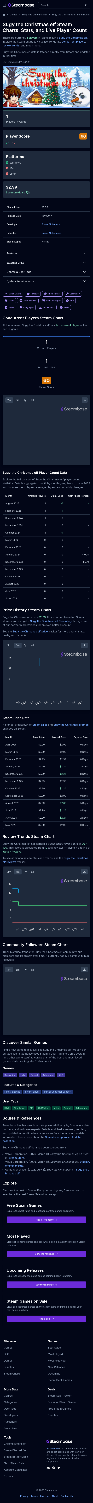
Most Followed (57, 1360)
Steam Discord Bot (15, 1450)
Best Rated (54, 1347)
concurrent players (73, 41)
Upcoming (54, 1373)
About (55, 1496)
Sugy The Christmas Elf (34, 14)
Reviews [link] (33, 294)
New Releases (56, 1367)
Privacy (24, 1496)
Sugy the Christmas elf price (30, 631)
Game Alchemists (51, 224)
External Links (46, 263)
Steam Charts (12, 1373)
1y (25, 400)
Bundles (9, 1367)
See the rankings (46, 1284)
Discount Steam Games (62, 1402)
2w (9, 400)
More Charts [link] (46, 307)
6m (18, 645)
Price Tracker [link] (52, 294)
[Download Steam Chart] (85, 400)
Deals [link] (9, 300)
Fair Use (44, 1496)
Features (46, 253)
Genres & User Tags (46, 272)
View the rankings (46, 1253)
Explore (8, 1476)
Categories (10, 1402)
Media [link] (9, 307)
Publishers (10, 1421)
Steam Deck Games (60, 1380)
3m (17, 400)
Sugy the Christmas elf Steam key (51, 621)
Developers (11, 1415)
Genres (8, 1395)
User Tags (10, 1408)
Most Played (55, 1354)
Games (13, 14)
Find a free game (46, 1219)
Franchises (10, 1428)
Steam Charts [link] (13, 294)
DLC (6, 1354)
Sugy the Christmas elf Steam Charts (72, 14)
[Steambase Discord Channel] (48, 1467)
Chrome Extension (15, 1443)
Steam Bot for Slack (16, 1456)
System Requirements (46, 281)
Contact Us (67, 1496)
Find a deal (46, 1318)
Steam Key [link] (73, 294)
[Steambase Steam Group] (53, 1467)
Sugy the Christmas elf (73, 37)
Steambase (52, 1448)
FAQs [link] (64, 307)
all (32, 400)
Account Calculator (15, 1469)
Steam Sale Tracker (60, 1395)
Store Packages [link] (51, 300)
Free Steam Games (59, 1408)
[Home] (4, 14)
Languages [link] (27, 307)
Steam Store (16, 1157)
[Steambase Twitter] (59, 1467)
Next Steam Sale (14, 1463)
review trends (11, 45)
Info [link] (70, 300)
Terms (34, 1496)
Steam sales (39, 724)
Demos (8, 1360)
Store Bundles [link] (27, 300)
